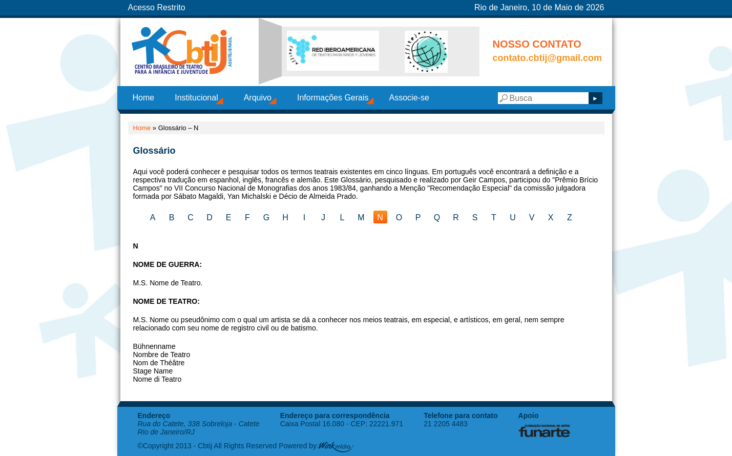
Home (144, 97)
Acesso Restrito (156, 7)
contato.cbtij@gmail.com (547, 58)
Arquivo (257, 97)
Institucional (196, 97)
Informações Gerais (333, 97)
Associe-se (409, 97)
